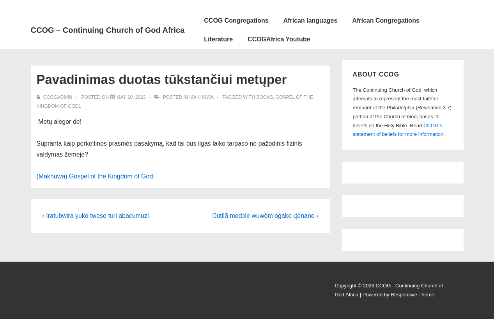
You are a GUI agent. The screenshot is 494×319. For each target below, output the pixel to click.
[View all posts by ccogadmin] (55, 97)
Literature (218, 39)
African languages (310, 20)
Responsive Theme (412, 295)
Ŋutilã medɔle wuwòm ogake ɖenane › (265, 215)
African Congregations (385, 20)
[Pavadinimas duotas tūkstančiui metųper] (131, 97)
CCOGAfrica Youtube (279, 39)
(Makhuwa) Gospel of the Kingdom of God (95, 176)
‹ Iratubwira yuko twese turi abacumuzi (95, 215)
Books (264, 97)
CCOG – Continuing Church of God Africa (108, 30)
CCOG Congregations (236, 20)
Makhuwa (201, 97)
